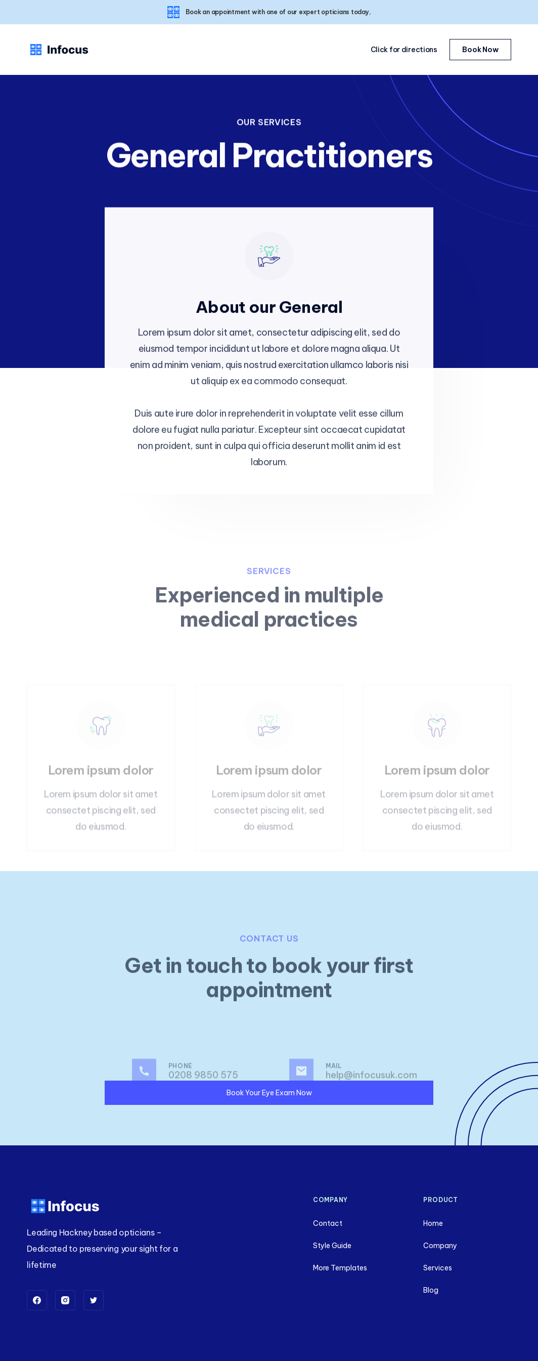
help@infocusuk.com (371, 1088)
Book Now (480, 49)
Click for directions (404, 49)
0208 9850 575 (203, 1088)
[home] (60, 50)
